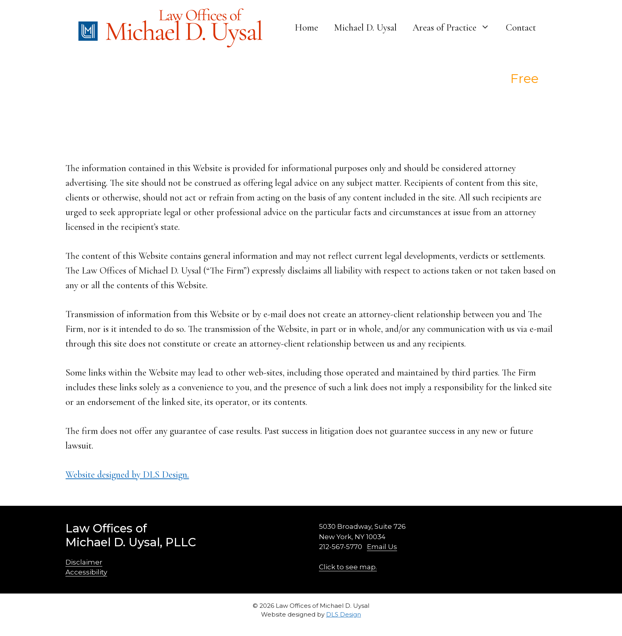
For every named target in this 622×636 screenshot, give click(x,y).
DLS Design (343, 614)
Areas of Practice (455, 28)
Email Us (382, 547)
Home (306, 27)
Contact (521, 27)
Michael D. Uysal (365, 27)
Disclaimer (83, 562)
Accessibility (86, 572)
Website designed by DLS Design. (127, 474)
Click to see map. (348, 567)
